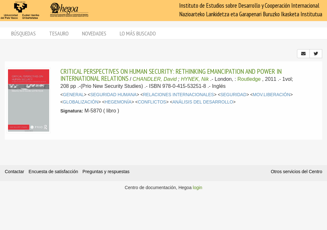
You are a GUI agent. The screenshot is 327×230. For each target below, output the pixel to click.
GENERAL (73, 94)
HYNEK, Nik (195, 79)
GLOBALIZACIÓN (80, 102)
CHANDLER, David (155, 79)
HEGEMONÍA (118, 102)
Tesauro (59, 33)
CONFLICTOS (152, 102)
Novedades (94, 33)
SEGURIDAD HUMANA (113, 94)
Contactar (14, 171)
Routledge (249, 79)
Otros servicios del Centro (296, 171)
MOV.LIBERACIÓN (271, 94)
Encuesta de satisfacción (53, 171)
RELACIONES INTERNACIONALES (178, 94)
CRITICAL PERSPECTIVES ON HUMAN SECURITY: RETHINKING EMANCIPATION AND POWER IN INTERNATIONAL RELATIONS (171, 75)
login (197, 187)
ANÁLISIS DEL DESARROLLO (202, 102)
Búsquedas (23, 33)
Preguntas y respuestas (105, 171)
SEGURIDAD (233, 94)
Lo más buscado (138, 33)
